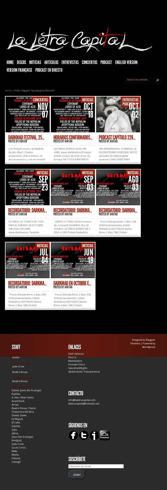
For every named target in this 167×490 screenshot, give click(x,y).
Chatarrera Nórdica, (23, 411)
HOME (10, 62)
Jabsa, (15, 433)
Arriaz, (15, 404)
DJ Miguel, (17, 418)
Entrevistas (70, 62)
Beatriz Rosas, (20, 408)
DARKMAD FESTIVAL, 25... (26, 137)
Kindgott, (17, 440)
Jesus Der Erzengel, (22, 436)
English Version (126, 62)
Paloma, (16, 458)
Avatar (23, 141)
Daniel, (15, 390)
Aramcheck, (18, 401)
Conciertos (89, 62)
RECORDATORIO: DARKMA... (27, 210)
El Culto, (16, 422)
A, (13, 397)
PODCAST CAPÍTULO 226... (117, 137)
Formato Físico (76, 364)
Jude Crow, (18, 444)
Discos (21, 62)
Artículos (51, 62)
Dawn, (23, 415)
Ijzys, (14, 429)
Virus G (72, 357)
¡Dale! (77, 474)
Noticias (35, 62)
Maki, (15, 451)
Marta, (15, 454)
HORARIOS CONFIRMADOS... (72, 137)
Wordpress (148, 347)
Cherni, (32, 408)
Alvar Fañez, (27, 397)
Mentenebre (75, 360)
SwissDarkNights (77, 368)
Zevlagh (16, 461)
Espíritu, (16, 393)
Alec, (17, 397)
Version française (19, 70)
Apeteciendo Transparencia (84, 371)
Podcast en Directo (48, 70)
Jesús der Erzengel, (31, 390)
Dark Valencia (76, 353)
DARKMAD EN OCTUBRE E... (72, 283)
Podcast (106, 62)
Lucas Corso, (19, 447)
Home (8, 90)
